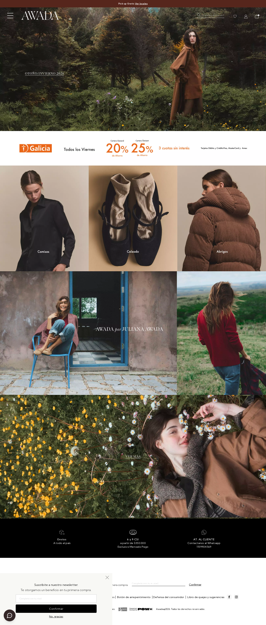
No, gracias (56, 616)
